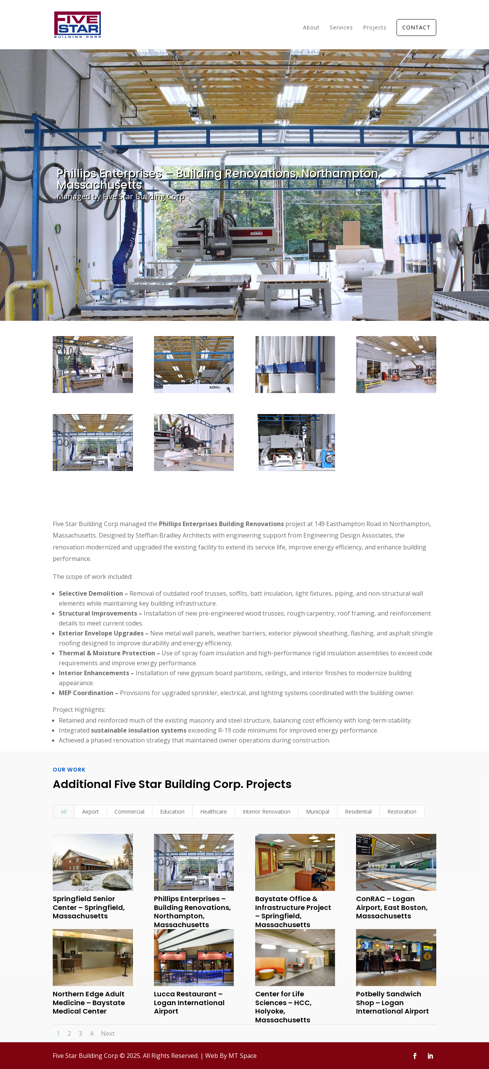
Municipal (317, 811)
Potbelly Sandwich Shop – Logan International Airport (392, 1002)
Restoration (401, 811)
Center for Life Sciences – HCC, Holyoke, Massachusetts (283, 1007)
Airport (90, 811)
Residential (358, 811)
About (311, 28)
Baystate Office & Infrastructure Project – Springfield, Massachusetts (293, 911)
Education (172, 811)
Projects (375, 28)
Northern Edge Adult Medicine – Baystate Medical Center (88, 1002)
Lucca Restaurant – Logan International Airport (189, 1002)
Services (341, 28)
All (63, 811)
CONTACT (416, 27)
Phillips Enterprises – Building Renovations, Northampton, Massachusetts (192, 911)
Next (108, 1033)
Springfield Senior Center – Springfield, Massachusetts (88, 907)
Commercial (129, 811)
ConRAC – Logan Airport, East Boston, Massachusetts (392, 907)
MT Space (242, 1055)
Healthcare (213, 811)
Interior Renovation (266, 811)
